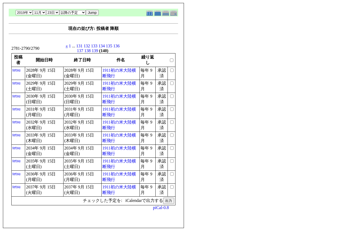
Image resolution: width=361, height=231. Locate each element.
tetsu (16, 70)
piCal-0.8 (161, 207)
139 (95, 50)
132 (87, 46)
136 (116, 46)
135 (109, 46)
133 (94, 46)
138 (87, 50)
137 (80, 50)
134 (101, 46)
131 (79, 46)
